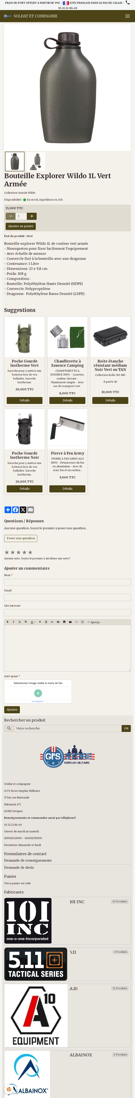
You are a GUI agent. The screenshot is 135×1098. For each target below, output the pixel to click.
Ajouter (12, 709)
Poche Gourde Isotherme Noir (24, 455)
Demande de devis (19, 868)
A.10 (73, 988)
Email (8, 590)
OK (126, 728)
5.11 (73, 952)
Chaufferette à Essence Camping (67, 363)
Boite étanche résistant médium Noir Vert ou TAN (110, 365)
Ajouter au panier (20, 226)
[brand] (30, 16)
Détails (25, 400)
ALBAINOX (81, 1055)
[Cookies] (9, 1089)
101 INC (77, 901)
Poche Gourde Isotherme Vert (24, 363)
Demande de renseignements (28, 860)
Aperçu (93, 622)
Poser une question (21, 538)
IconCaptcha (37, 701)
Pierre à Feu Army (67, 453)
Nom (7, 575)
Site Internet (12, 605)
